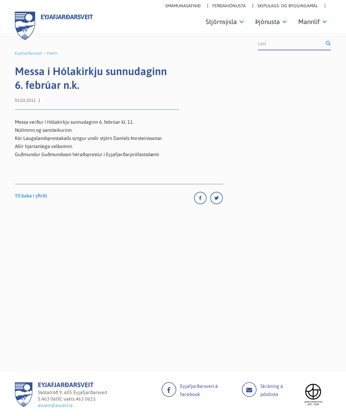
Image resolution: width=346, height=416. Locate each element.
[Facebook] (202, 199)
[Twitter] (216, 199)
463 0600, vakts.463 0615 (68, 399)
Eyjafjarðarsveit (28, 53)
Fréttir (52, 53)
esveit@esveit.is (55, 405)
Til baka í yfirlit (31, 196)
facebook (169, 389)
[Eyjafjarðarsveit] (23, 405)
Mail (249, 389)
